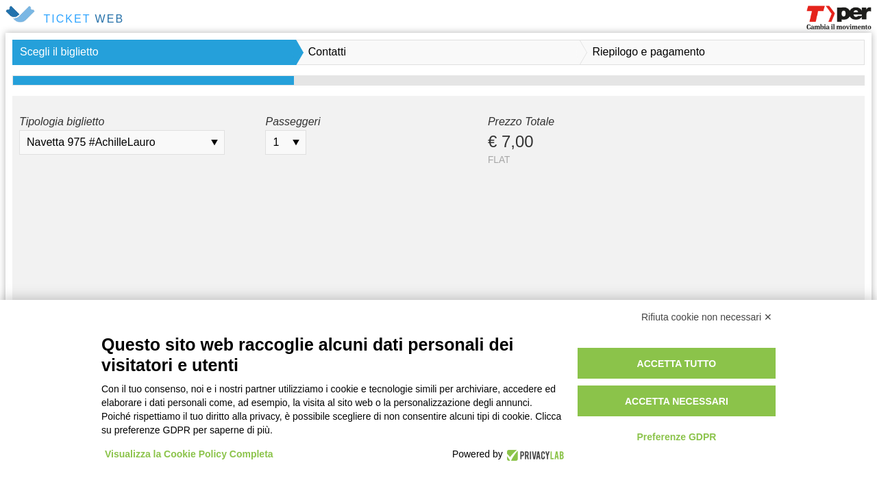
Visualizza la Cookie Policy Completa (189, 453)
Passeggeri (292, 121)
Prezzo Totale (521, 121)
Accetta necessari (676, 401)
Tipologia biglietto (61, 121)
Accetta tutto (677, 363)
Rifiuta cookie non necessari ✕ (706, 317)
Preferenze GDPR (676, 436)
